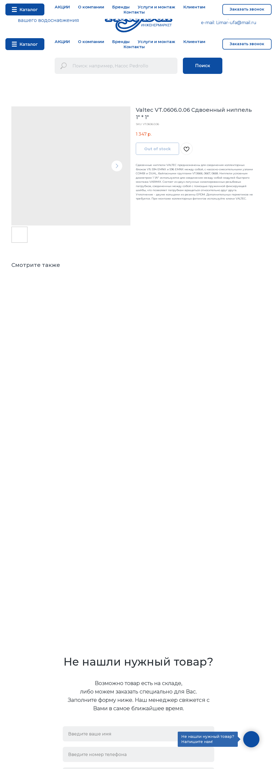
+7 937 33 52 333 (248, 17)
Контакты (134, 46)
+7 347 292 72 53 (209, 17)
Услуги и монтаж (156, 41)
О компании (91, 41)
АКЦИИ (62, 41)
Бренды (121, 41)
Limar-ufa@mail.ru (236, 22)
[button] (247, 44)
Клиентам (194, 41)
